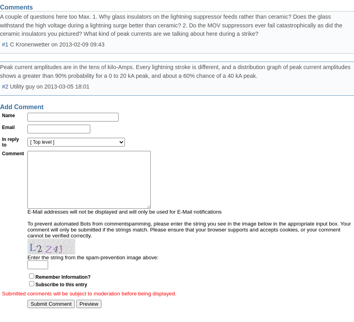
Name (8, 115)
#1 (5, 44)
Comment (13, 153)
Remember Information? (63, 289)
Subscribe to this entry (61, 296)
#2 (5, 86)
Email (8, 127)
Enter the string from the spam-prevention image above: (93, 269)
